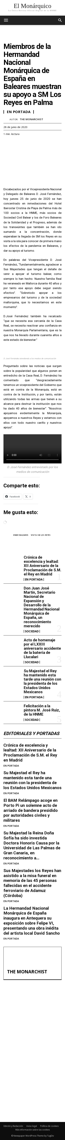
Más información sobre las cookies (32, 1129)
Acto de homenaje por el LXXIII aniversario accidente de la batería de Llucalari (42, 648)
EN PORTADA (34, 579)
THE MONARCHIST (31, 119)
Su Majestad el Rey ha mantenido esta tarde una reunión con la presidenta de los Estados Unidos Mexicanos (42, 681)
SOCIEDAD (32, 631)
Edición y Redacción (13, 1126)
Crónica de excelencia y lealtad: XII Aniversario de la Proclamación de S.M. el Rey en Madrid (42, 565)
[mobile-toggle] (5, 20)
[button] (60, 20)
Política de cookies (49, 1126)
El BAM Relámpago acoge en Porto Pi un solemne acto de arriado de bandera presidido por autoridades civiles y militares (30, 810)
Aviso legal (31, 1126)
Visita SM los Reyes (41, 535)
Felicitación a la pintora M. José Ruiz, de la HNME (42, 710)
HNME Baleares (20, 535)
